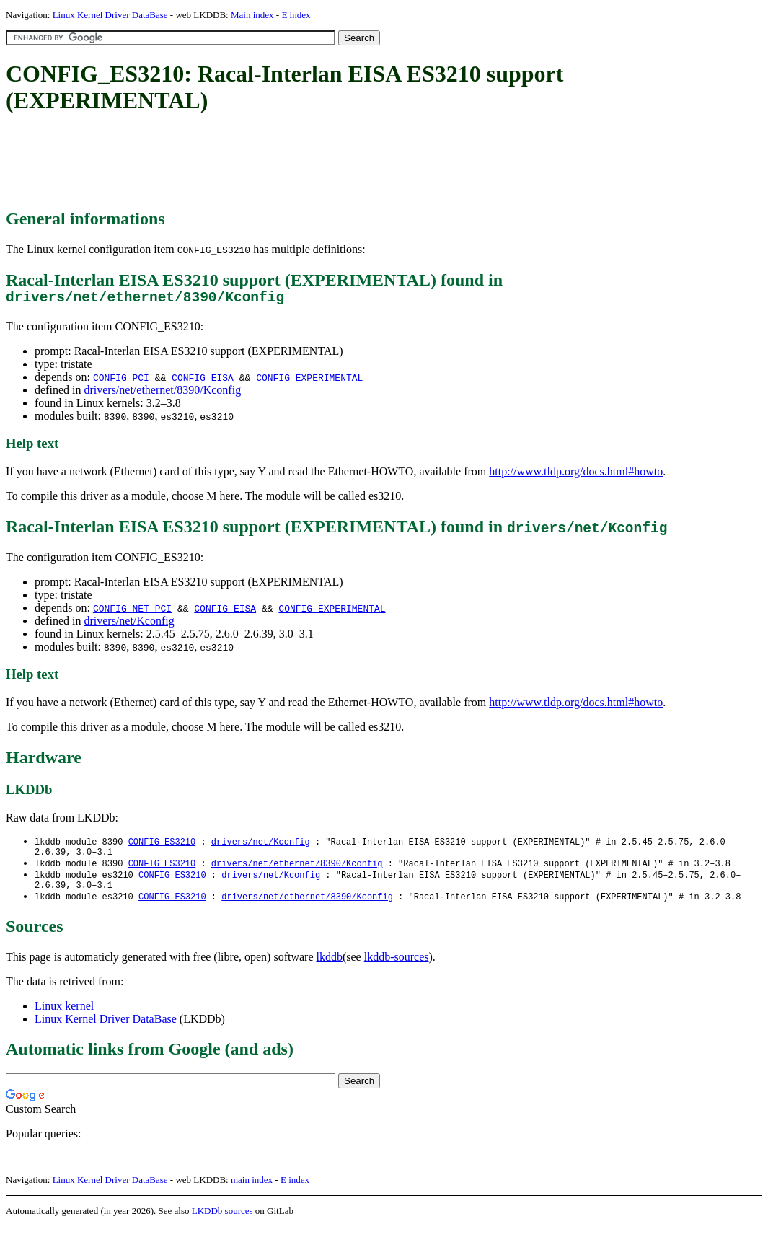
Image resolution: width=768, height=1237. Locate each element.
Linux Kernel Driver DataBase (110, 14)
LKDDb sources (222, 1221)
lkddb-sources (396, 967)
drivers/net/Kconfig (129, 624)
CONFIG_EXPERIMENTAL (309, 380)
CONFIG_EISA (203, 380)
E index (295, 14)
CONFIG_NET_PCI (132, 611)
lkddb (330, 967)
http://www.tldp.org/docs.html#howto (576, 475)
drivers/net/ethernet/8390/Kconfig (162, 393)
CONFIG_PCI (121, 380)
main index (252, 1190)
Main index (252, 14)
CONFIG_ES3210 (162, 846)
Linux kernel (64, 1017)
